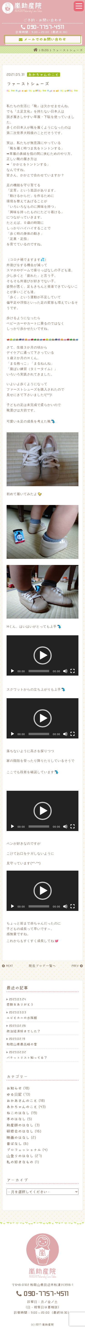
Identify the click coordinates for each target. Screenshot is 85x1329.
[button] (43, 655)
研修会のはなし (20, 1131)
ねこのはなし (18, 1113)
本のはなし (16, 1119)
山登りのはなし (20, 1156)
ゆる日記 (14, 1094)
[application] (42, 655)
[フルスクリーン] (72, 671)
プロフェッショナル (24, 1150)
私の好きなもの (20, 1162)
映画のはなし (18, 1137)
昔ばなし (14, 1143)
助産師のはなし (20, 1125)
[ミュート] (65, 671)
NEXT (7, 965)
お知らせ (14, 1088)
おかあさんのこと (22, 1100)
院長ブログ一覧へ (42, 965)
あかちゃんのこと (22, 1107)
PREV (77, 965)
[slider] (39, 671)
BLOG (45, 50)
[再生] (12, 671)
